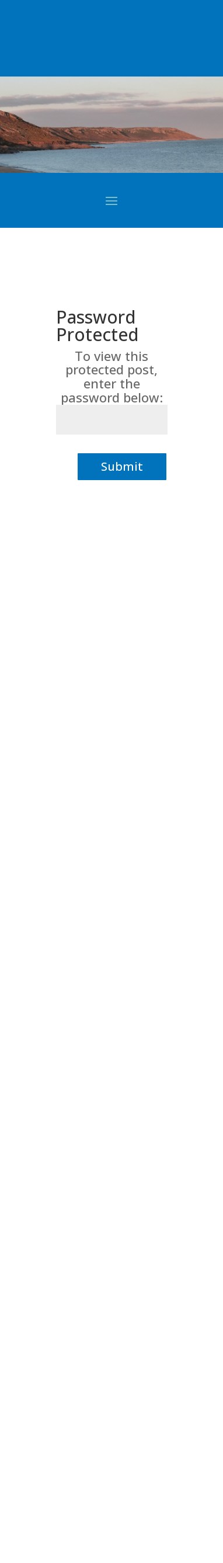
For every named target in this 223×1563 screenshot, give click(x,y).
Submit (122, 466)
